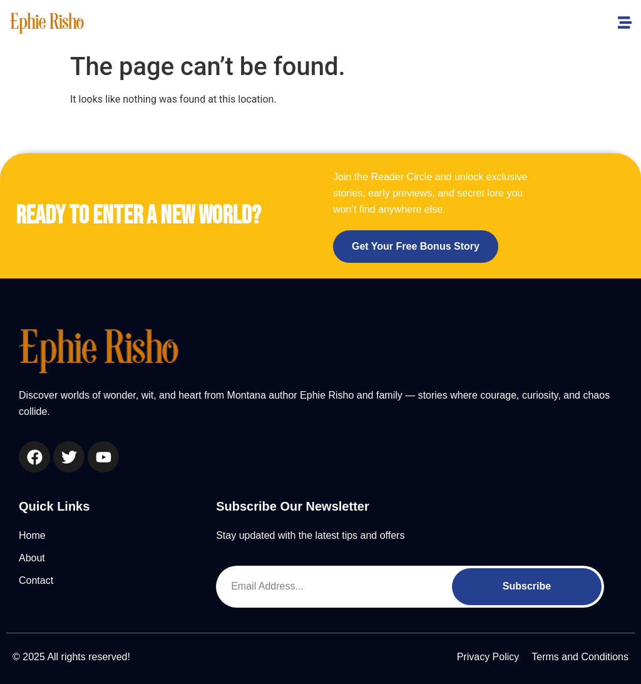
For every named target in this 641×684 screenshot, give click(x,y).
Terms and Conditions (579, 656)
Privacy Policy (488, 656)
